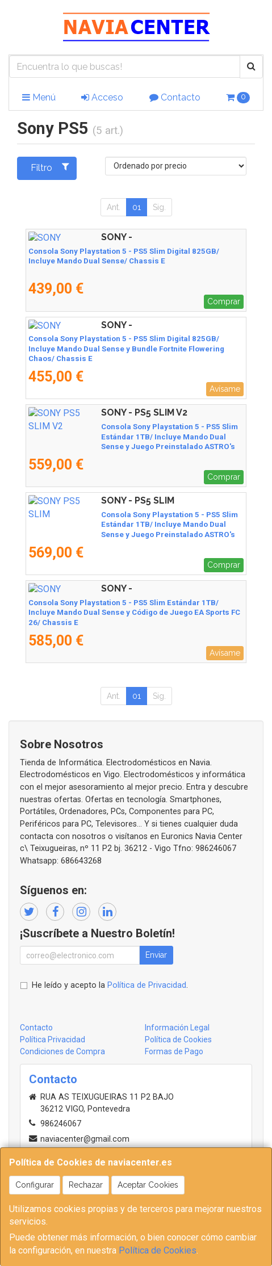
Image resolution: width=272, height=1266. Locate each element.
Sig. (159, 207)
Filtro (50, 167)
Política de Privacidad (146, 985)
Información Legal (177, 1027)
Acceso (102, 97)
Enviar (156, 954)
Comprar (223, 301)
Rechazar (86, 1184)
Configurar (34, 1184)
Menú (39, 97)
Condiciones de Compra (62, 1051)
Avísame (225, 388)
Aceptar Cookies (148, 1184)
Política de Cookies (157, 1250)
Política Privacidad (52, 1039)
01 (136, 207)
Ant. (113, 207)
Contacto (174, 97)
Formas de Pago (174, 1051)
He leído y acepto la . (110, 985)
